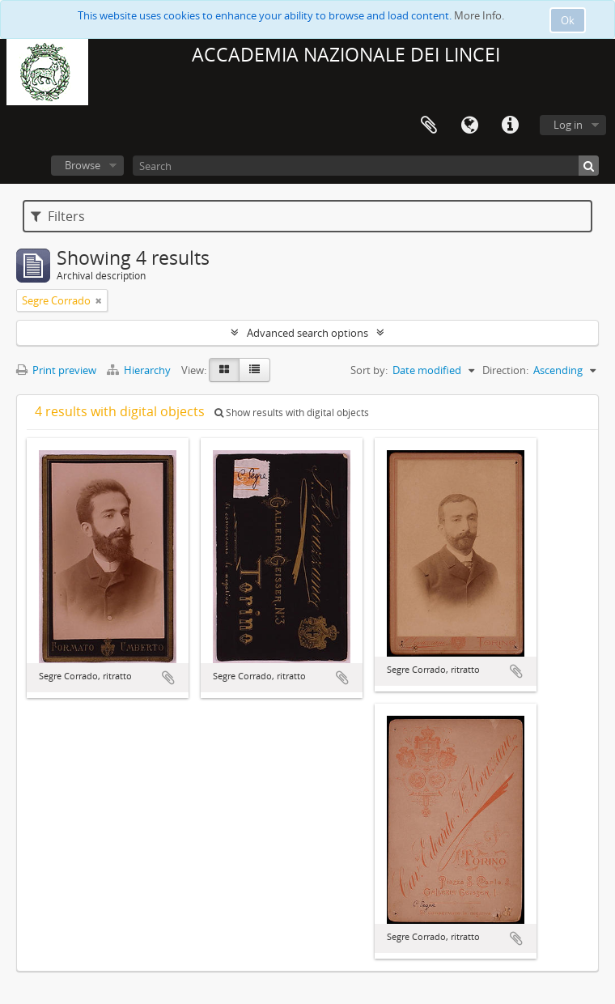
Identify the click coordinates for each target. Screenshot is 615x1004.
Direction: (505, 370)
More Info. (479, 15)
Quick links (510, 125)
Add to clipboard (168, 678)
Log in (568, 124)
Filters (58, 216)
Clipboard (429, 125)
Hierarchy (140, 370)
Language (469, 125)
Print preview (56, 370)
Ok (568, 20)
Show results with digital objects (291, 412)
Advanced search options (307, 332)
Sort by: (369, 370)
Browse (82, 165)
